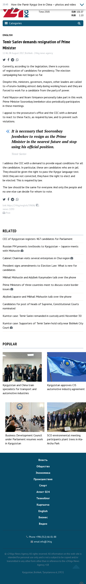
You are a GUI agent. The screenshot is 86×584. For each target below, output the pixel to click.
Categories (13, 23)
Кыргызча (43, 504)
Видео (43, 523)
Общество (43, 466)
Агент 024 (43, 492)
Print (6, 212)
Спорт (43, 485)
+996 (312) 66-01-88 (46, 536)
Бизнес (43, 517)
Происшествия (43, 479)
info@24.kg (46, 541)
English (8, 35)
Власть (43, 460)
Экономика (43, 472)
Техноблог (43, 498)
